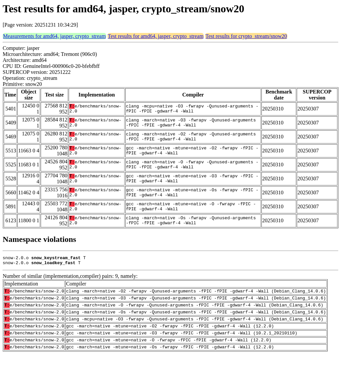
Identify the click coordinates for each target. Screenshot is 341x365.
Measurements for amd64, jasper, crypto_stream (54, 36)
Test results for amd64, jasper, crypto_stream (156, 36)
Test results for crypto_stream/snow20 (246, 36)
